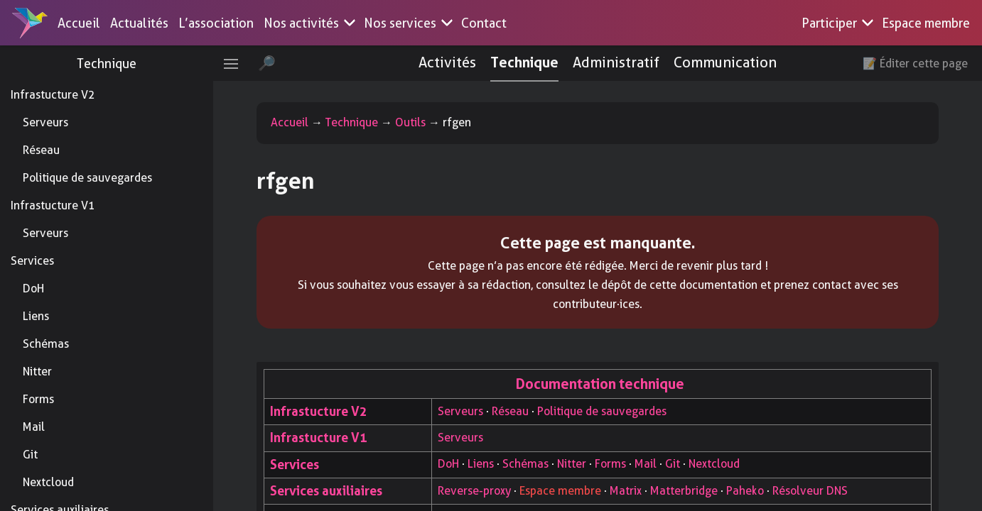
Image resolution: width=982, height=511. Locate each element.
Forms (38, 399)
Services (32, 261)
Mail (34, 427)
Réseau (41, 150)
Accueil (79, 23)
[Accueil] (30, 22)
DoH (33, 288)
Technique (106, 63)
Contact (484, 23)
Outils (410, 122)
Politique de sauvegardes (87, 178)
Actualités (139, 23)
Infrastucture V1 (53, 205)
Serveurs (45, 122)
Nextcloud (48, 482)
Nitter (37, 371)
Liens (36, 316)
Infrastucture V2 (53, 94)
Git (30, 454)
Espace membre (926, 23)
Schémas (46, 344)
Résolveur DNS (810, 491)
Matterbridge (684, 491)
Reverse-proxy (474, 491)
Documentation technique (600, 383)
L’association (216, 23)
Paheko (745, 491)
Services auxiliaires (326, 490)
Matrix (626, 491)
